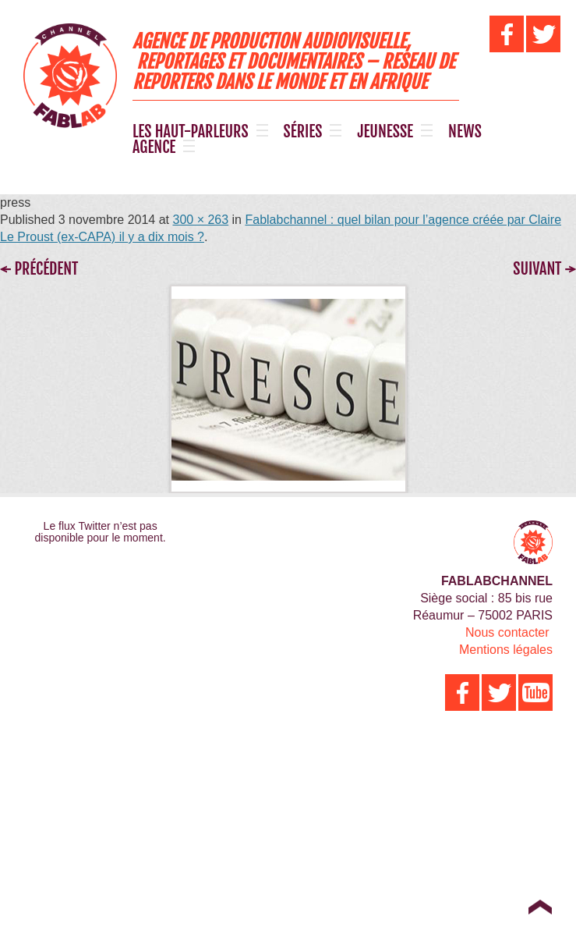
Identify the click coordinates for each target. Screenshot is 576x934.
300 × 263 (200, 219)
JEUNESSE (385, 132)
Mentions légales (506, 649)
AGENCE (154, 147)
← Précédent (39, 269)
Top (539, 906)
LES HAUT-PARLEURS (191, 132)
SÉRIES (303, 132)
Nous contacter (507, 632)
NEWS (465, 132)
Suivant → (544, 269)
